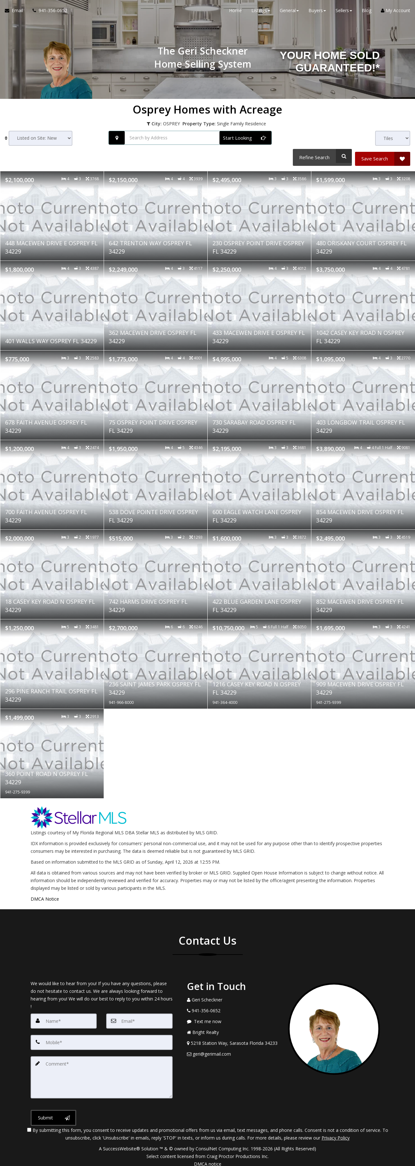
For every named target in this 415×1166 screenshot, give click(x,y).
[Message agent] (233, 1018)
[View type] (392, 138)
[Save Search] (382, 156)
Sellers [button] (344, 13)
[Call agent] (47, 13)
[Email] (139, 1018)
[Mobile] (102, 1039)
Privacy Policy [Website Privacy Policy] (336, 1133)
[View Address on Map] (233, 1040)
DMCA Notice (45, 896)
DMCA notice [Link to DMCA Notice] (207, 1159)
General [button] (289, 13)
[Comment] (102, 1073)
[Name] (64, 1018)
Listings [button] (260, 13)
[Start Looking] (245, 137)
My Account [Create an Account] (395, 13)
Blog (366, 13)
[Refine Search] (321, 156)
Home (235, 13)
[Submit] (53, 1112)
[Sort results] (40, 138)
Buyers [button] (317, 13)
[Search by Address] (190, 137)
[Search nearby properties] (117, 137)
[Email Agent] (16, 13)
